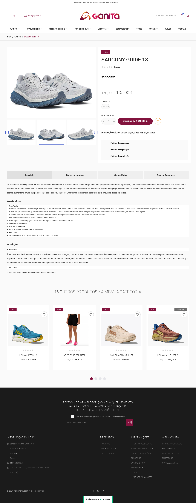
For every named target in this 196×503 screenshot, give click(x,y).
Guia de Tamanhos (166, 175)
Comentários (120, 175)
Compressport (122, 29)
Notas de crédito (170, 453)
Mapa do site (137, 468)
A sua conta (170, 437)
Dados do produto (75, 175)
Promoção (105, 444)
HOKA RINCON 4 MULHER (121, 355)
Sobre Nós (136, 458)
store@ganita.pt (33, 16)
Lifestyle (102, 29)
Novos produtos (108, 449)
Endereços (167, 458)
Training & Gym (82, 29)
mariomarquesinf (20, 491)
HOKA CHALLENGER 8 (167, 355)
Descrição (29, 175)
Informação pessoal (172, 444)
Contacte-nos (138, 463)
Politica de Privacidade (142, 449)
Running (14, 29)
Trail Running (33, 29)
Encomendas (168, 449)
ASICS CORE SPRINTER (74, 355)
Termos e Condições (141, 453)
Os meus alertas (170, 463)
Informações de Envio (141, 444)
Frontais (182, 29)
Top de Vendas (107, 453)
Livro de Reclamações (141, 477)
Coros (139, 29)
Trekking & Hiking (57, 29)
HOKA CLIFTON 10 (28, 355)
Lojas (134, 473)
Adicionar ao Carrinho (135, 121)
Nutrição (153, 29)
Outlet (168, 29)
